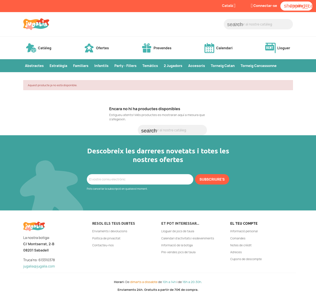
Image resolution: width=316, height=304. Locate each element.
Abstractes (34, 65)
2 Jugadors (173, 65)
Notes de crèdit (241, 245)
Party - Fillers (125, 65)
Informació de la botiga (177, 245)
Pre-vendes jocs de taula (178, 252)
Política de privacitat (106, 238)
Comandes (237, 238)
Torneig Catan (223, 65)
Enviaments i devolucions (109, 231)
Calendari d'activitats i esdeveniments (187, 238)
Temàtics (150, 65)
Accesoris (196, 65)
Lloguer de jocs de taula (177, 231)
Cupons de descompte (246, 259)
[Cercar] (258, 24)
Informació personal (244, 231)
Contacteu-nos (103, 245)
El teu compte (244, 223)
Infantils (101, 65)
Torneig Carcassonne (258, 65)
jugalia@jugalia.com (39, 266)
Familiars (81, 65)
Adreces (236, 252)
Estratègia (58, 65)
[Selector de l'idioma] (230, 6)
